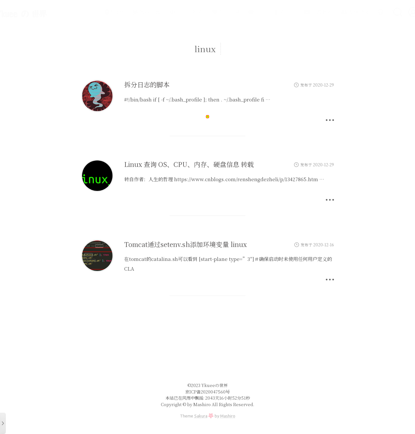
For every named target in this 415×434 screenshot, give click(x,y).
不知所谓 (208, 12)
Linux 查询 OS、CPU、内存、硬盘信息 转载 (189, 164)
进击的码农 (169, 12)
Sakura (201, 416)
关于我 (267, 12)
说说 (239, 12)
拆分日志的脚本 (147, 84)
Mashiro (227, 416)
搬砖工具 (129, 12)
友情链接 (338, 12)
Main (97, 12)
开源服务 (300, 12)
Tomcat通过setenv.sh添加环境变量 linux (185, 244)
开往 (369, 12)
